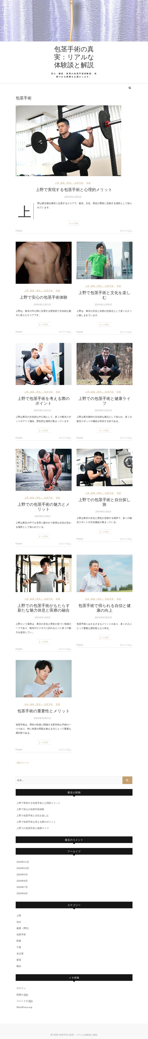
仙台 (87, 599)
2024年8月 (22, 880)
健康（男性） (67, 183)
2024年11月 (22, 861)
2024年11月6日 (103, 511)
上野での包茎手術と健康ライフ (104, 401)
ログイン (21, 988)
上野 (57, 183)
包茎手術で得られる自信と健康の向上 (104, 608)
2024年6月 (22, 893)
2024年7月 (22, 887)
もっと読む (74, 223)
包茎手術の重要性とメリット (43, 710)
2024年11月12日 (103, 410)
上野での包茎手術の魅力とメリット (43, 506)
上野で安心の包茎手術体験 (43, 297)
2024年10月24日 (103, 617)
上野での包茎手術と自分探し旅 (104, 502)
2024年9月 (22, 874)
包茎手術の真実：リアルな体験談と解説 (74, 57)
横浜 (18, 966)
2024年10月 (22, 868)
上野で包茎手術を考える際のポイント (43, 401)
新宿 (18, 959)
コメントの (24, 1000)
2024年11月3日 (42, 617)
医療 (88, 183)
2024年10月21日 (42, 718)
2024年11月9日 (42, 516)
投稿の (22, 994)
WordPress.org (24, 1007)
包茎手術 (79, 183)
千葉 (18, 947)
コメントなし (126, 230)
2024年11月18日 (103, 304)
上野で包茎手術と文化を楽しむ (104, 295)
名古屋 (19, 953)
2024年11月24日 (72, 196)
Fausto (19, 230)
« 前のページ (22, 762)
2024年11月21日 (42, 304)
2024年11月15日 (42, 410)
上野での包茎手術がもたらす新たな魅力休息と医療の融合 (43, 608)
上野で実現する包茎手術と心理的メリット (74, 189)
